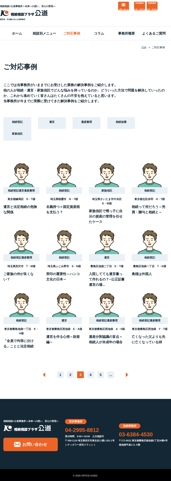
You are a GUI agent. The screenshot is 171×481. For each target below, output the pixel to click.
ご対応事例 (71, 33)
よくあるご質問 (154, 33)
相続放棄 (121, 123)
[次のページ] (129, 374)
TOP (143, 47)
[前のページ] (41, 374)
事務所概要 (126, 33)
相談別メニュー (44, 33)
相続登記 (17, 123)
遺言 (52, 123)
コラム (99, 33)
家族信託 (17, 134)
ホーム (17, 33)
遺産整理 (86, 123)
